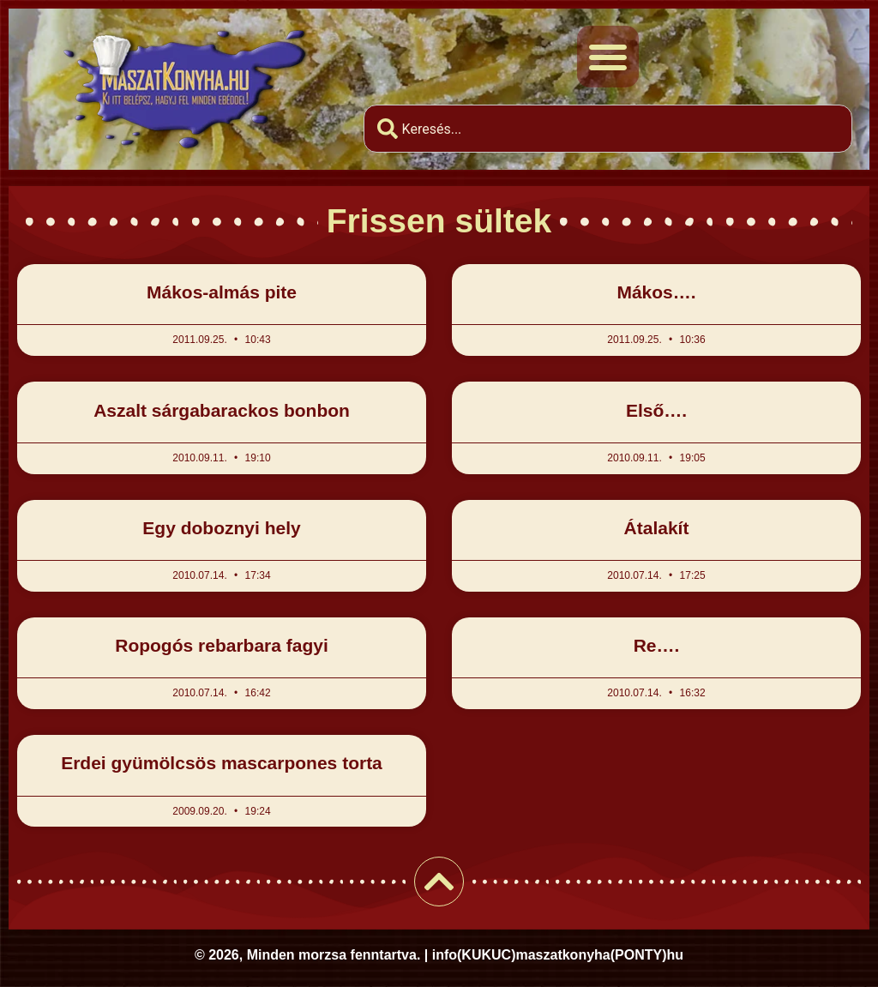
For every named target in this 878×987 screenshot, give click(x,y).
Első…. (656, 410)
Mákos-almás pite (222, 292)
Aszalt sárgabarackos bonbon (221, 410)
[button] (608, 56)
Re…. (657, 645)
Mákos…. (655, 292)
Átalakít (656, 528)
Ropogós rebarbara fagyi (221, 645)
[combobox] (608, 129)
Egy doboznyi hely (221, 528)
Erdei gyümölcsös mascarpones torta (221, 763)
